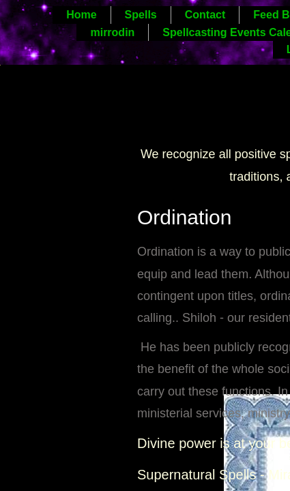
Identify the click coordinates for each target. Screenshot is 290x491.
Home (81, 14)
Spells (141, 14)
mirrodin (112, 32)
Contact (205, 14)
